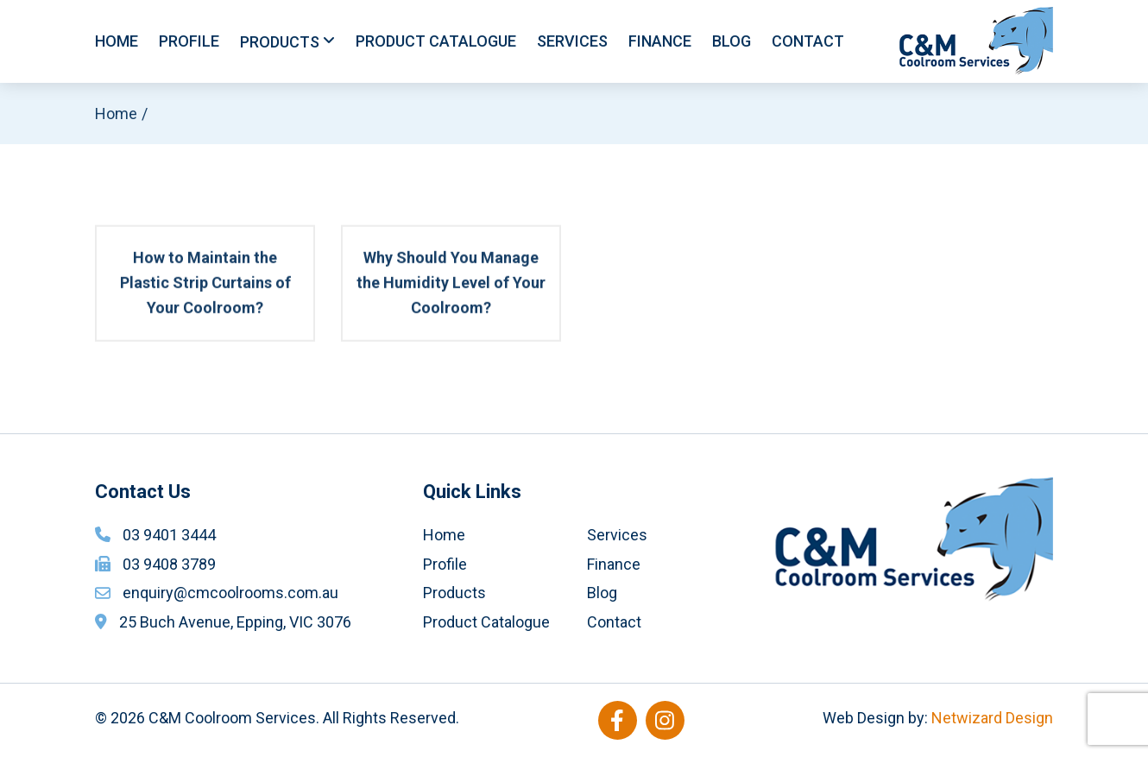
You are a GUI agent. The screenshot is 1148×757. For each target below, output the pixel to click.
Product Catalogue (436, 41)
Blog (731, 41)
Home (116, 41)
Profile (189, 41)
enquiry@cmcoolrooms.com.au (230, 593)
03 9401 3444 (169, 535)
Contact (808, 41)
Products (279, 42)
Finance (659, 41)
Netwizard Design (992, 718)
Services (572, 41)
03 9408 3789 (169, 564)
